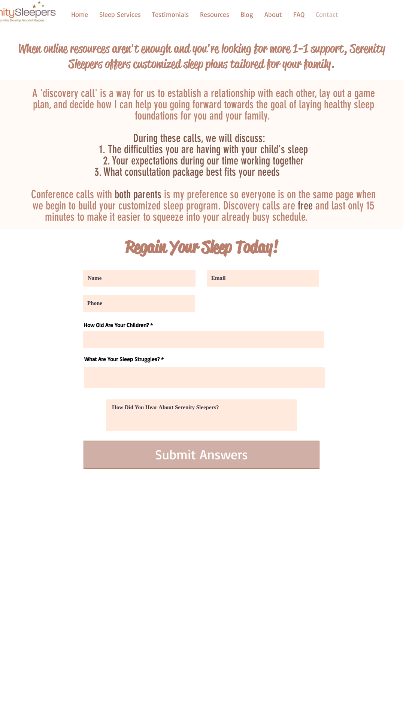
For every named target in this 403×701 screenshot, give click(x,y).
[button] (214, 14)
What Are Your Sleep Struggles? (122, 359)
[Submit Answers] (201, 455)
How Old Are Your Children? (116, 325)
